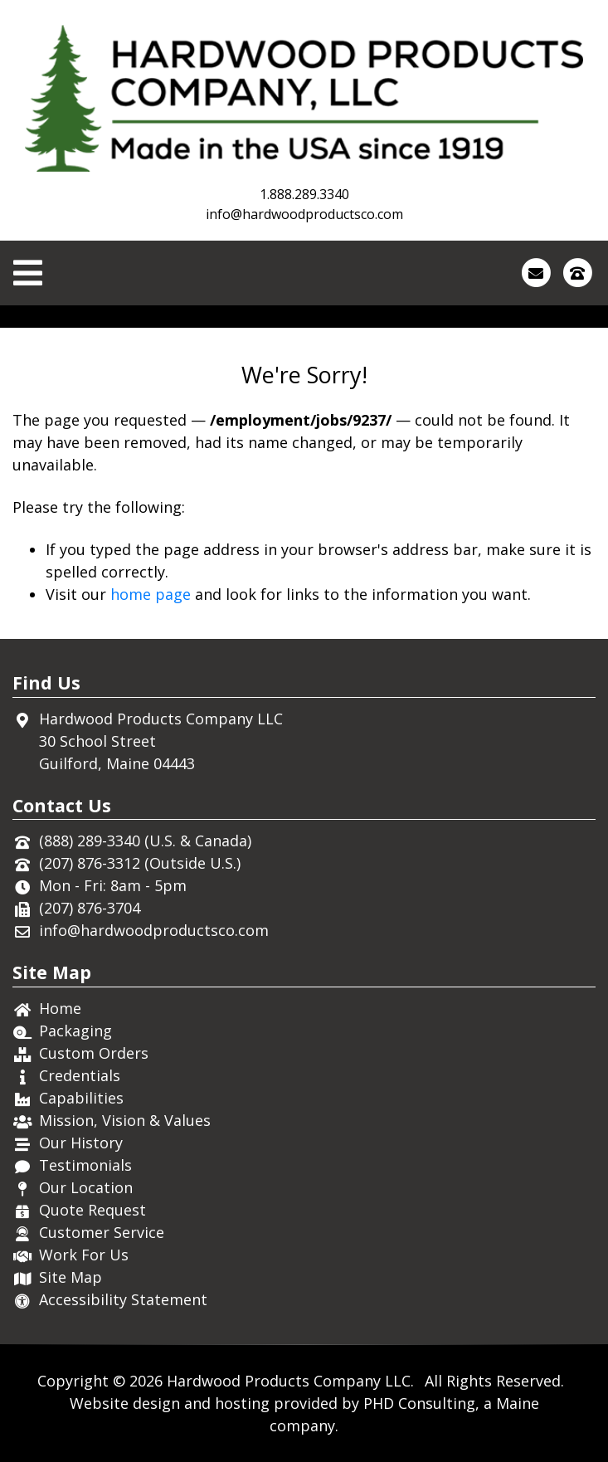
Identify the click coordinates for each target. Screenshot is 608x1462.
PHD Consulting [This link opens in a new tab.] (419, 1403)
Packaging (75, 1030)
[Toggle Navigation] (27, 273)
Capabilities (81, 1098)
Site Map (70, 1277)
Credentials (79, 1075)
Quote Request (92, 1210)
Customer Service (101, 1232)
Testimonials (85, 1165)
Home (60, 1008)
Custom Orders (93, 1053)
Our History (81, 1143)
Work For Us (84, 1255)
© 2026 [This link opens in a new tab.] (138, 1381)
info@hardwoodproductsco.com (304, 214)
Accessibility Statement (123, 1299)
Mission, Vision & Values (125, 1120)
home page (150, 594)
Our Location (86, 1187)
